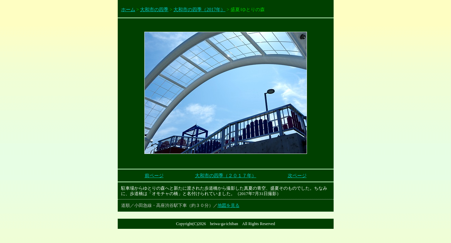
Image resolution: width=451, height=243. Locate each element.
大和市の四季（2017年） (199, 9)
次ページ (297, 175)
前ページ (154, 175)
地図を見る (228, 205)
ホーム (128, 9)
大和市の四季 (154, 9)
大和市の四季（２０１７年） (225, 175)
